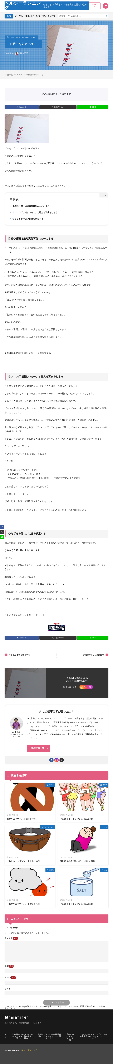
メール (10, 977)
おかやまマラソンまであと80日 (21, 819)
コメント (11, 938)
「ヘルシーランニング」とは (70, 1037)
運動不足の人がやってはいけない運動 (77, 861)
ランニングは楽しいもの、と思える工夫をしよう (34, 213)
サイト (8, 989)
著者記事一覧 (37, 748)
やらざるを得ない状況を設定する (26, 219)
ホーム (5, 1036)
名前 (9, 966)
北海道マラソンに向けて (93, 655)
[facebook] (51, 760)
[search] (106, 16)
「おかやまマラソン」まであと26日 (76, 819)
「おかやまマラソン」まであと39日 (23, 861)
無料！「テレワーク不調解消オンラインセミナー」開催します (49, 1036)
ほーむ (10, 75)
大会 (105, 870)
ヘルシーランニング (47, 5)
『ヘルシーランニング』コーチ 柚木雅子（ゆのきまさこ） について (94, 1036)
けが (105, 827)
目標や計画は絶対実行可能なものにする (30, 206)
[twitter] (61, 760)
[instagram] (56, 760)
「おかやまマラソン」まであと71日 (23, 904)
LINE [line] (94, 107)
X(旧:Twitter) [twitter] (59, 107)
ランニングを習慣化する (19, 655)
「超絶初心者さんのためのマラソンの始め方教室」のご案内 (22, 1036)
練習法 (10, 53)
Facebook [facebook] (22, 107)
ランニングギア (48, 827)
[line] (2, 537)
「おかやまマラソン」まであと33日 (76, 904)
